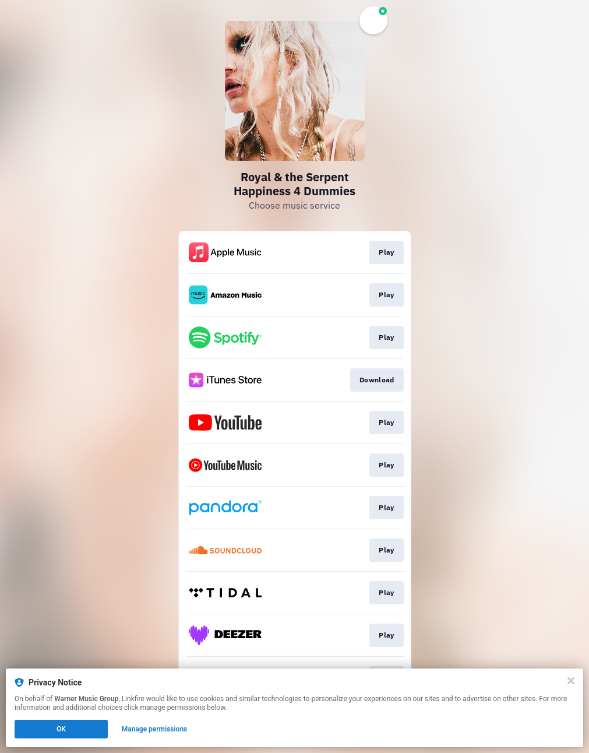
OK (61, 729)
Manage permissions (155, 729)
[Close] (571, 680)
